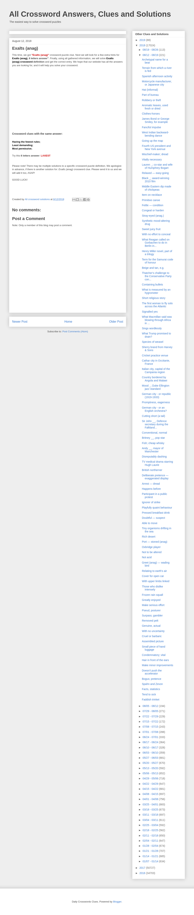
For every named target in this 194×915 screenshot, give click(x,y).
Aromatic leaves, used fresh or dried (155, 107)
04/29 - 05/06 (150, 778)
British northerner (152, 470)
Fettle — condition (152, 205)
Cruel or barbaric (152, 636)
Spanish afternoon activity (157, 76)
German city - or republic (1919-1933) (156, 395)
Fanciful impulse (151, 127)
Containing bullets (152, 284)
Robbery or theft (151, 100)
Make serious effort (153, 605)
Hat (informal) (150, 89)
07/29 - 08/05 (150, 711)
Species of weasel (152, 341)
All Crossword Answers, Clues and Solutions (90, 14)
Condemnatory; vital (154, 654)
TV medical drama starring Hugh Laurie (157, 463)
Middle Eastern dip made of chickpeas (156, 188)
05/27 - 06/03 (150, 757)
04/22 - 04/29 (150, 783)
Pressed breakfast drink (156, 512)
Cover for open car (153, 576)
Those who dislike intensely (152, 588)
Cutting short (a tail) (153, 415)
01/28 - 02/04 (150, 845)
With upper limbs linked (155, 581)
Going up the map (152, 140)
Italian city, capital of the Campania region (156, 370)
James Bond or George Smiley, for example (155, 120)
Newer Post (19, 321)
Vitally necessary (152, 159)
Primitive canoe (151, 200)
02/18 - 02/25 (150, 830)
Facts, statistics (151, 689)
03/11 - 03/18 (150, 814)
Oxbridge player (151, 547)
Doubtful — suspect (153, 517)
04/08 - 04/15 (150, 794)
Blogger (117, 901)
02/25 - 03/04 (150, 825)
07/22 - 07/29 (150, 716)
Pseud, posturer (151, 610)
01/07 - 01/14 (150, 861)
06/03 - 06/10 (150, 752)
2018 (142, 45)
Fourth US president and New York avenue (156, 147)
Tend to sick (149, 694)
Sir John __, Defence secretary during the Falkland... (155, 424)
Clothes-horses (151, 113)
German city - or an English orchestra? (154, 409)
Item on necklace (152, 194)
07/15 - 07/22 (150, 721)
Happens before (151, 488)
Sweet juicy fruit (151, 229)
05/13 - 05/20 (150, 768)
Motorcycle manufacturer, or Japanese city (157, 83)
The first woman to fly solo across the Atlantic (157, 305)
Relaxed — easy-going (155, 173)
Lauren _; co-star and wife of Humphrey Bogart (157, 166)
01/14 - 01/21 (150, 856)
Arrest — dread (151, 483)
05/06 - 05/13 (150, 773)
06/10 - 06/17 (150, 747)
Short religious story (153, 297)
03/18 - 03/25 (150, 809)
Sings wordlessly (152, 328)
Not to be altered (152, 552)
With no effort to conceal (156, 234)
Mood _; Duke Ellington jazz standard (155, 387)
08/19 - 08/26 (150, 49)
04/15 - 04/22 (150, 788)
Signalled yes (150, 311)
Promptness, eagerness (156, 402)
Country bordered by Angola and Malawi (154, 379)
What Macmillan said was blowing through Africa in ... (157, 320)
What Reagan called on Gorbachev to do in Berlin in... (156, 243)
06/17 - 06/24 (150, 742)
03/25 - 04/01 (150, 804)
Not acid (147, 557)
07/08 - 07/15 (150, 726)
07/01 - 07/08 (150, 731)
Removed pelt (150, 620)
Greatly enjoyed (151, 599)
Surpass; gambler (152, 615)
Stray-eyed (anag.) (153, 215)
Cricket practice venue (155, 355)
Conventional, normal (154, 432)
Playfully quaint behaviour (157, 507)
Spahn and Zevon (152, 683)
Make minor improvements (157, 665)
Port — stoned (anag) (154, 541)
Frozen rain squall (152, 594)
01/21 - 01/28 (150, 850)
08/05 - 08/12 (150, 705)
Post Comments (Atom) (75, 331)
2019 (142, 40)
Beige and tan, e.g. (153, 267)
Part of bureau (150, 94)
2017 (142, 867)
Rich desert (148, 536)
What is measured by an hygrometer (156, 291)
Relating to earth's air (154, 570)
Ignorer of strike (151, 502)
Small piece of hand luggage (153, 648)
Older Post (116, 321)
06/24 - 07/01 (150, 737)
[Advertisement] (67, 97)
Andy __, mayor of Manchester (152, 450)
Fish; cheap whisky (153, 443)
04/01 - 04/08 (150, 799)
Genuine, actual (151, 625)
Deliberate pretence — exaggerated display (155, 477)
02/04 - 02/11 (150, 840)
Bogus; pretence (151, 678)
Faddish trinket (150, 699)
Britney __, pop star (153, 437)
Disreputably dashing (154, 456)
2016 (142, 873)
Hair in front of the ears (155, 660)
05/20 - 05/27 (150, 762)
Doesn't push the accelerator (152, 672)
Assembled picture (153, 641)
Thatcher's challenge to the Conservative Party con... (157, 276)
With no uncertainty (153, 631)
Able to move (149, 523)
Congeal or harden (153, 210)
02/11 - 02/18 (150, 835)
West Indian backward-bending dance (155, 134)
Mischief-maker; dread (155, 154)
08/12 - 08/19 (150, 55)
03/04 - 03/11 (150, 819)
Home (68, 321)
